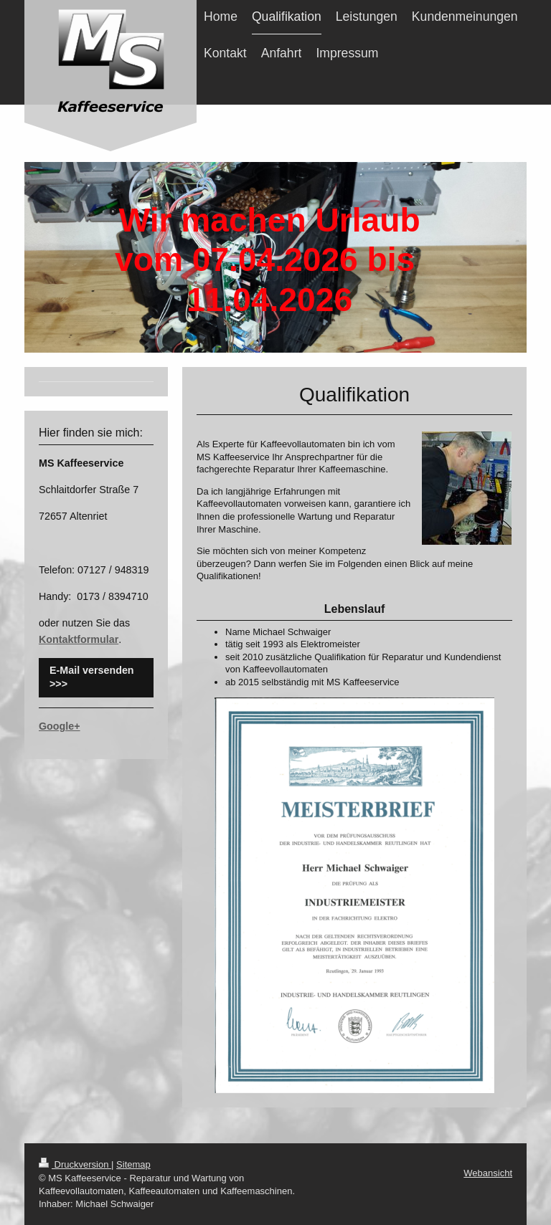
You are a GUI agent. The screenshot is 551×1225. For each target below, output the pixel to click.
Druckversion (75, 1164)
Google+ (59, 726)
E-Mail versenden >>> (92, 677)
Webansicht (487, 1173)
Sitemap (133, 1164)
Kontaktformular (78, 639)
